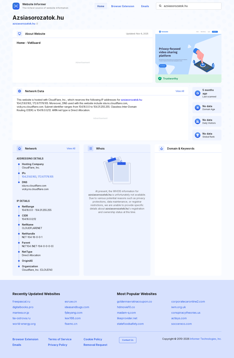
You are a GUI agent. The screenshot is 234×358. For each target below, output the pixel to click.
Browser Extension (122, 6)
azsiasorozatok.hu (25, 23)
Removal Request (95, 345)
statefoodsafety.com (130, 323)
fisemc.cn (71, 323)
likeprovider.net (127, 318)
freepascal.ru (21, 301)
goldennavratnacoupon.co (134, 301)
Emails (145, 6)
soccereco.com (181, 323)
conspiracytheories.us (185, 312)
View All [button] (180, 91)
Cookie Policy (93, 339)
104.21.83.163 (29, 176)
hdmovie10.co (126, 307)
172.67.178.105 (45, 176)
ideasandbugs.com (77, 307)
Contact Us (127, 340)
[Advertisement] (82, 72)
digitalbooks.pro (23, 307)
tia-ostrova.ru (21, 318)
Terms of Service (60, 339)
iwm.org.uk (178, 307)
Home (100, 6)
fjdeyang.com (73, 312)
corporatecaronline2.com (188, 301)
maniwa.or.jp (21, 312)
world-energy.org (24, 323)
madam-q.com (126, 312)
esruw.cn (71, 301)
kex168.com (73, 318)
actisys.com (179, 318)
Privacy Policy (57, 345)
